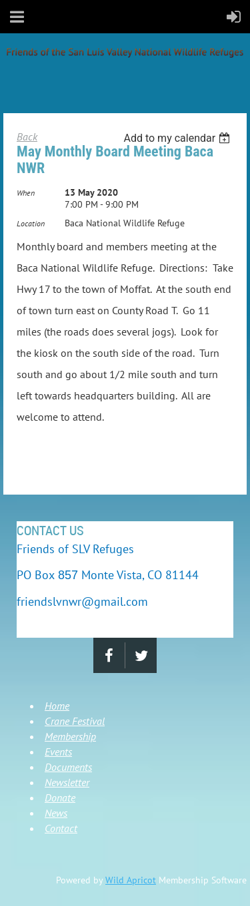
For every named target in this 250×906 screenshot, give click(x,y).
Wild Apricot (130, 880)
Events (58, 751)
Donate (60, 797)
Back (27, 136)
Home (57, 705)
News (56, 812)
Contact (61, 828)
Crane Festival (75, 721)
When (26, 193)
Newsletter (67, 782)
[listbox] (178, 138)
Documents (68, 767)
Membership (70, 736)
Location (31, 223)
